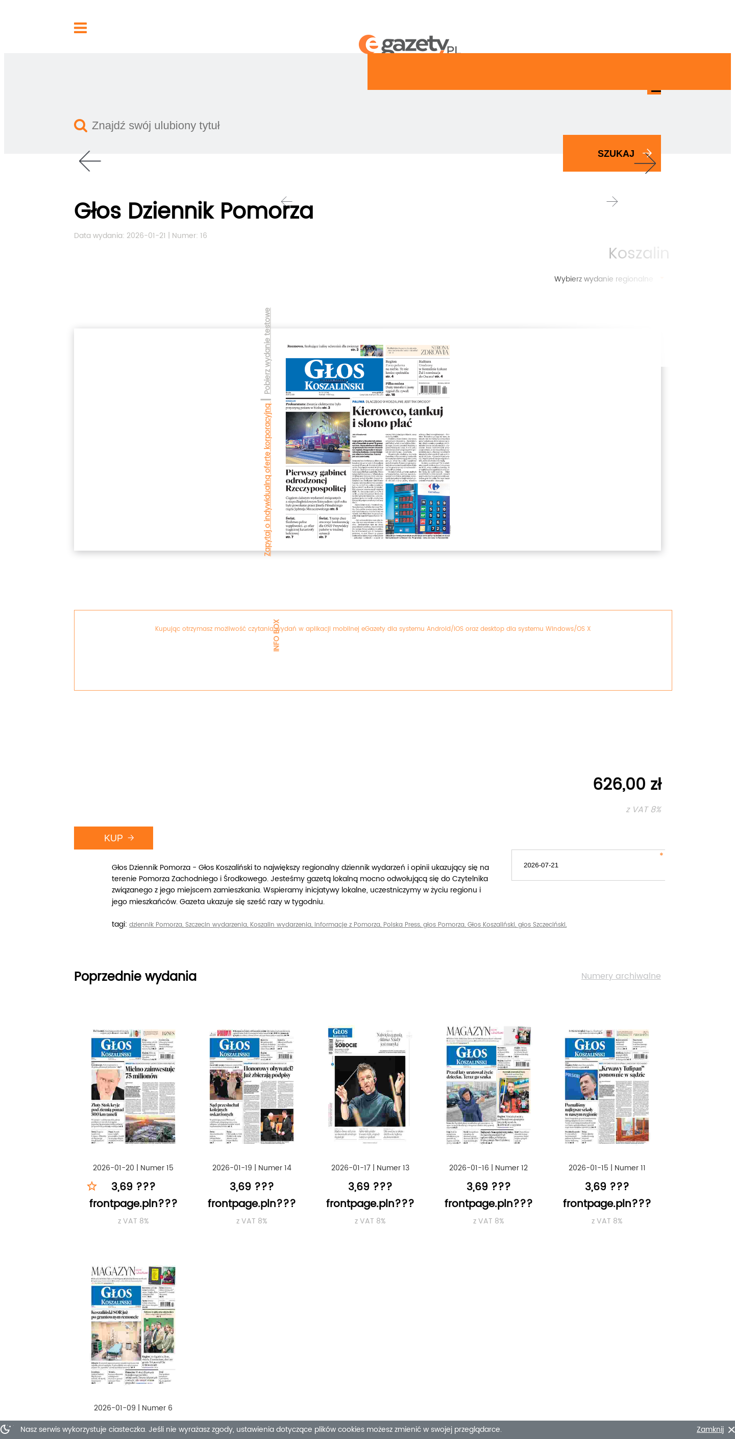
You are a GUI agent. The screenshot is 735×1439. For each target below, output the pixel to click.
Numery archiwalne (627, 574)
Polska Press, (599, 500)
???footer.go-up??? (616, 1412)
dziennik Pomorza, (353, 500)
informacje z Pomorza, (544, 500)
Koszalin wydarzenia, (478, 500)
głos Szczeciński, (411, 512)
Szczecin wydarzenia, (413, 500)
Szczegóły (474, 1264)
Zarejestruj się (579, 27)
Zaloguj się (521, 27)
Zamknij (636, 1430)
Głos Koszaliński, (362, 512)
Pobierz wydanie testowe (72, 222)
